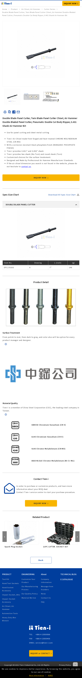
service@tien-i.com (44, 643)
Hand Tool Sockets (10, 583)
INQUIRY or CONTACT (41, 653)
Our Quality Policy (30, 593)
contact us (26, 166)
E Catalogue (66, 579)
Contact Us (46, 598)
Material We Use (29, 598)
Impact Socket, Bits (11, 595)
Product (6, 574)
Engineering (28, 574)
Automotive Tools (10, 613)
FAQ (42, 602)
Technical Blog (68, 574)
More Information (36, 675)
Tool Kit (5, 579)
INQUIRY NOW (41, 177)
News (43, 593)
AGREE (50, 675)
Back (41, 560)
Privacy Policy (65, 665)
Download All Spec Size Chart (62, 194)
